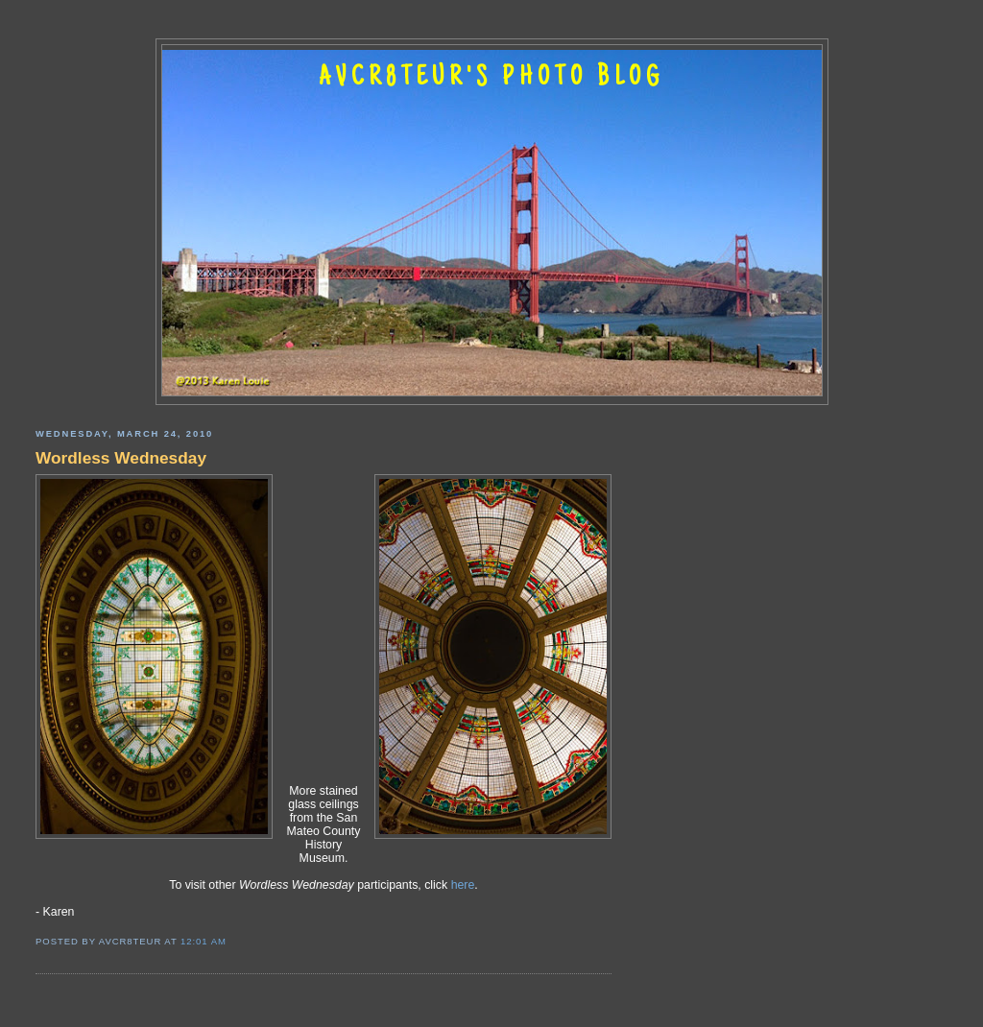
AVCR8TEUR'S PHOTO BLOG (491, 78)
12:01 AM (203, 941)
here (463, 885)
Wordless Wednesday (121, 457)
